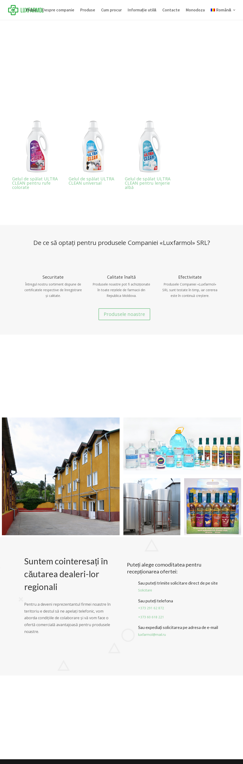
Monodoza (195, 10)
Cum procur (111, 10)
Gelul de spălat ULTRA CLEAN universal (91, 181)
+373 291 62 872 (151, 608)
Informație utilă (142, 10)
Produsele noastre (124, 314)
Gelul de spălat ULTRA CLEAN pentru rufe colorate (35, 183)
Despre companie (58, 10)
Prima (31, 10)
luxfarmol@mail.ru (152, 634)
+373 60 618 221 (151, 617)
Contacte (171, 10)
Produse (87, 10)
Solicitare (145, 590)
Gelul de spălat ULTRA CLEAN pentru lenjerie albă (147, 183)
